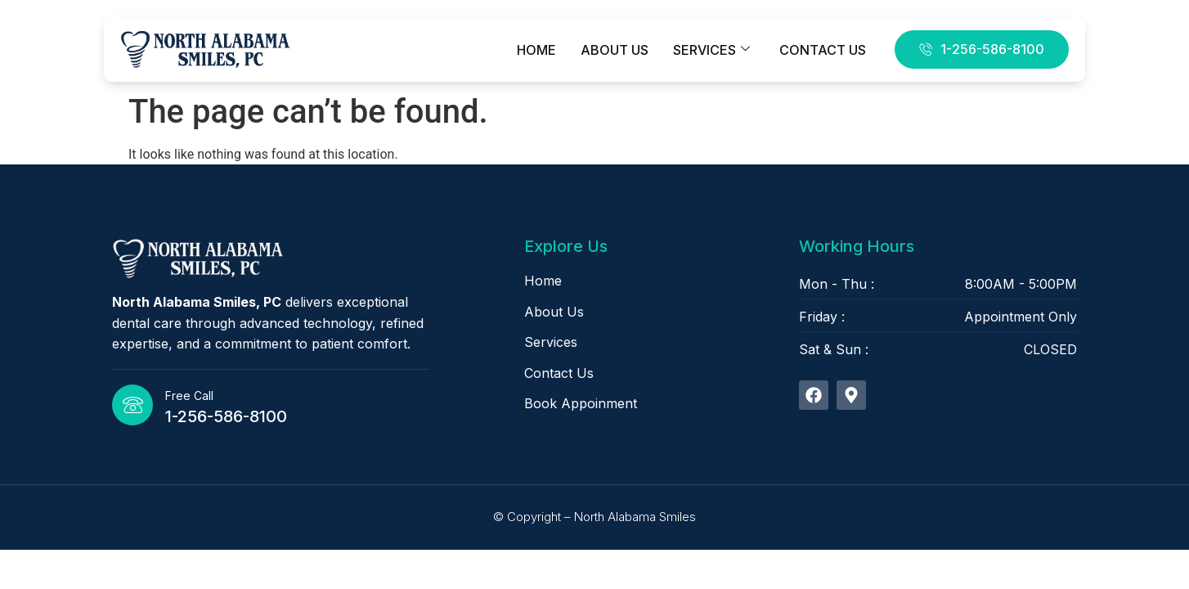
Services (711, 50)
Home (536, 50)
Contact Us (822, 50)
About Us (614, 50)
